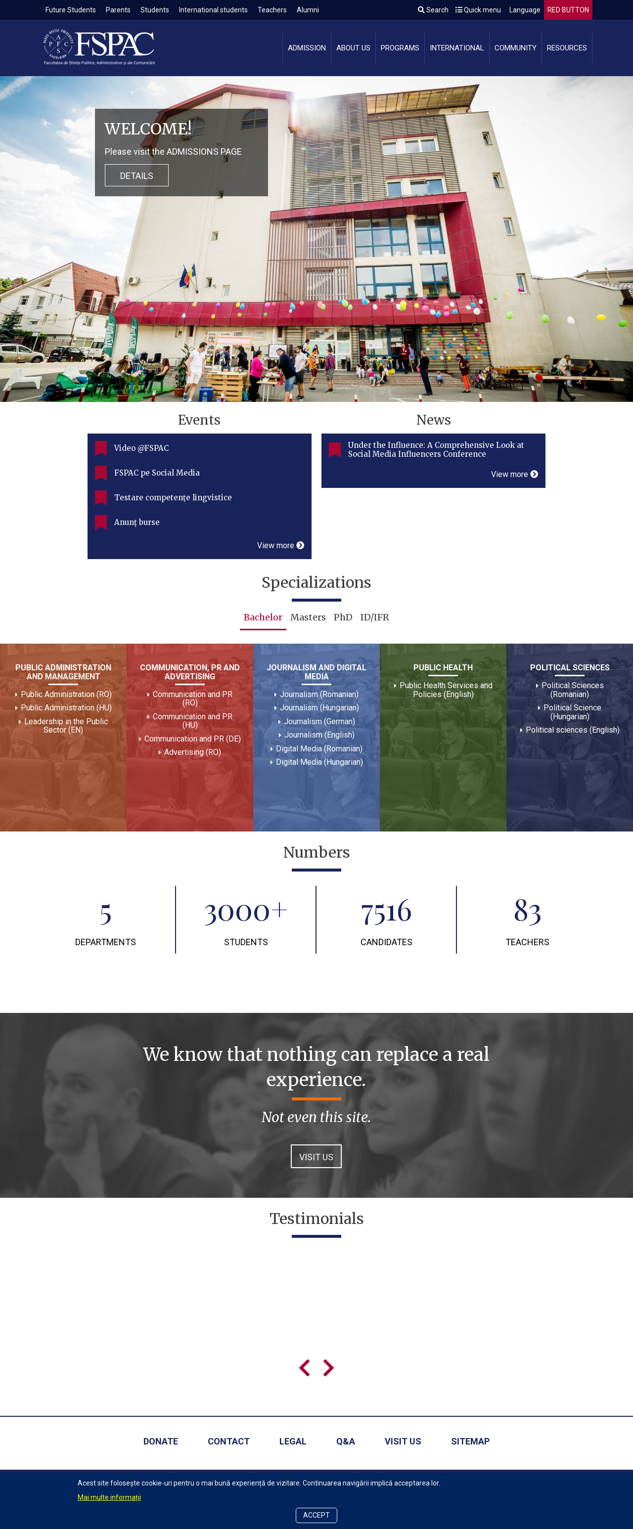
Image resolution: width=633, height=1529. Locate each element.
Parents (118, 10)
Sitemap (470, 1441)
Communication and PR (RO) (192, 699)
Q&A (345, 1441)
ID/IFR (375, 617)
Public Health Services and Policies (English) (446, 690)
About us (353, 48)
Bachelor (263, 617)
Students (154, 10)
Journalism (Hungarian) (319, 707)
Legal (293, 1441)
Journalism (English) (319, 735)
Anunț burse (137, 522)
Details (136, 176)
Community (516, 48)
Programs (400, 48)
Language (524, 10)
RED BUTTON (568, 10)
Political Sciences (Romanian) (573, 690)
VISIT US (316, 1157)
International (457, 48)
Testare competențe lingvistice (173, 497)
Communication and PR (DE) (192, 738)
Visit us (403, 1441)
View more (280, 545)
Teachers (272, 10)
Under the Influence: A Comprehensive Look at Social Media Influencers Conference (436, 449)
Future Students (70, 10)
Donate (160, 1441)
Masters (308, 617)
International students (213, 10)
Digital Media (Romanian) (319, 748)
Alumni (308, 10)
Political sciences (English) (573, 730)
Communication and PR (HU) (192, 721)
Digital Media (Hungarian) (319, 762)
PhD (343, 617)
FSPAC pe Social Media (157, 473)
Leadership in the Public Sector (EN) (66, 726)
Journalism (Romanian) (319, 694)
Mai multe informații (109, 1497)
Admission (307, 48)
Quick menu (478, 10)
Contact (229, 1441)
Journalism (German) (319, 721)
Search (433, 10)
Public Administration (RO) (66, 694)
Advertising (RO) (192, 752)
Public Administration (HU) (66, 707)
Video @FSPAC (141, 448)
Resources (567, 48)
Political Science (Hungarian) (572, 712)
